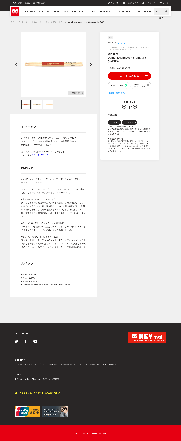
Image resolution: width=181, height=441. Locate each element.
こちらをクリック (40, 155)
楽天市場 (18, 379)
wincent (121, 43)
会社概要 (18, 364)
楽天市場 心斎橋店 (51, 379)
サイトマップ (30, 364)
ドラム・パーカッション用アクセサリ (47, 22)
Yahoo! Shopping (32, 379)
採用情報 (113, 364)
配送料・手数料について (118, 93)
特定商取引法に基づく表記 (72, 364)
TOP (12, 22)
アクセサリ (22, 22)
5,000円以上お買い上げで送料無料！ (30, 3)
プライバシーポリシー (48, 364)
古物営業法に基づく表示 (96, 364)
